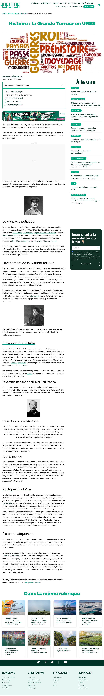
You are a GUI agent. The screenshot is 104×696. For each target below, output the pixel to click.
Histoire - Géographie (21, 13)
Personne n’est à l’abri (15, 98)
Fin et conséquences (14, 105)
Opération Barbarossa (11, 556)
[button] (99, 5)
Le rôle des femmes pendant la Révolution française (39, 651)
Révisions (35, 3)
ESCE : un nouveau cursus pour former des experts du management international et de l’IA (85, 164)
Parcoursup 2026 (63, 6)
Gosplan (14, 363)
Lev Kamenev (28, 233)
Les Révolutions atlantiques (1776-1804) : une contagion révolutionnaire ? (13, 621)
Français (75, 88)
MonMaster (77, 6)
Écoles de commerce (78, 158)
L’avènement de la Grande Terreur (19, 95)
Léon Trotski (17, 233)
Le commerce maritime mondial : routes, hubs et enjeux (12, 652)
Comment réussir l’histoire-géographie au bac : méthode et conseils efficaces (39, 621)
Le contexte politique (14, 92)
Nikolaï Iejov (7, 503)
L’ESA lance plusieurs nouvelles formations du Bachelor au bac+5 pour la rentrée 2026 (85, 201)
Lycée (73, 183)
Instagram (29, 582)
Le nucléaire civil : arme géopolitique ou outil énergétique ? (64, 621)
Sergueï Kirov (36, 296)
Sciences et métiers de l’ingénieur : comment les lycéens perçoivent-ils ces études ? (84, 116)
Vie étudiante (87, 3)
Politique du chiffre (14, 101)
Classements (74, 3)
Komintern (22, 363)
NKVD (24, 365)
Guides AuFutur (60, 3)
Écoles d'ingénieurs (78, 195)
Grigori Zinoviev (40, 233)
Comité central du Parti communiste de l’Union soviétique (34, 241)
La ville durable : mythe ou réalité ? (63, 650)
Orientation (46, 3)
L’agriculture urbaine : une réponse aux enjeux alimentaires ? (90, 651)
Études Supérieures (78, 99)
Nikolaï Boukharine (9, 235)
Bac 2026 (89, 7)
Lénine (29, 374)
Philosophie (75, 135)
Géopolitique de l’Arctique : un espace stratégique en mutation (90, 621)
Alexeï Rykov (51, 233)
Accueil (4, 13)
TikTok (37, 582)
